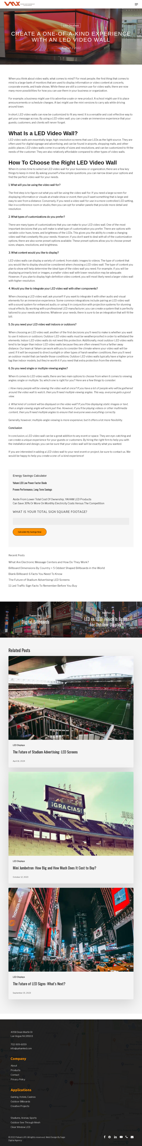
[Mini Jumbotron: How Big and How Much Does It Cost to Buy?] (70, 827)
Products (15, 1070)
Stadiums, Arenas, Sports (24, 1118)
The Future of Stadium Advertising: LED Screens (39, 579)
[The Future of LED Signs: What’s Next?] (70, 943)
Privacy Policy (18, 1079)
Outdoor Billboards (20, 1101)
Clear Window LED (20, 1127)
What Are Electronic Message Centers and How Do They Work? (48, 562)
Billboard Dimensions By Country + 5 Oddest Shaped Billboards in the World (56, 568)
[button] (136, 4)
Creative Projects (20, 1106)
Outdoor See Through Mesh (25, 1122)
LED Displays (71, 25)
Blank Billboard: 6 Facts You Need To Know (35, 574)
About (14, 1065)
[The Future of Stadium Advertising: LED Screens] (70, 712)
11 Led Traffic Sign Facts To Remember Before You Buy (42, 585)
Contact (15, 1075)
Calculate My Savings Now (29, 532)
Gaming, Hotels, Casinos (23, 1097)
